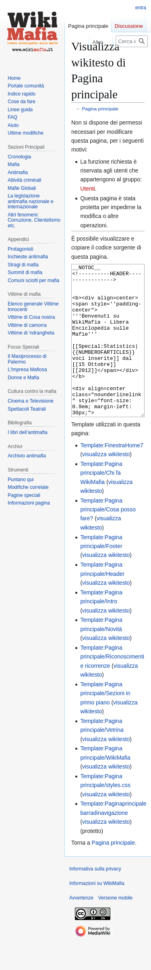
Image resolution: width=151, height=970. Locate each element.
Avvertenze (81, 928)
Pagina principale (100, 108)
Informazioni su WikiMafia (96, 913)
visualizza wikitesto (106, 484)
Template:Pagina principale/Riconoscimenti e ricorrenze (112, 687)
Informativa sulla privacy (95, 899)
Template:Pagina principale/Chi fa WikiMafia (101, 503)
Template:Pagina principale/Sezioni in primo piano (105, 723)
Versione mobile (115, 928)
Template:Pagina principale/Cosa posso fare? (108, 540)
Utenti (87, 188)
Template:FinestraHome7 (111, 475)
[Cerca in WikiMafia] (132, 41)
